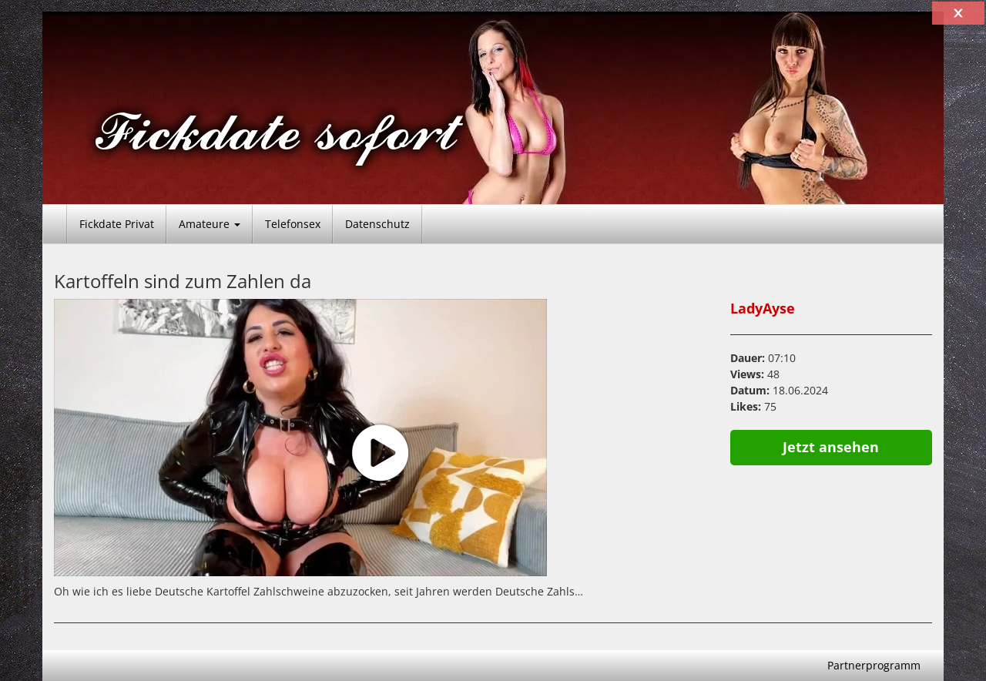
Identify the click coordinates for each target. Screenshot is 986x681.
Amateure (209, 223)
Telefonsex (292, 223)
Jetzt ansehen (831, 447)
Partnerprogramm (874, 665)
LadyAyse (762, 308)
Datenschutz (377, 223)
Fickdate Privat (116, 223)
